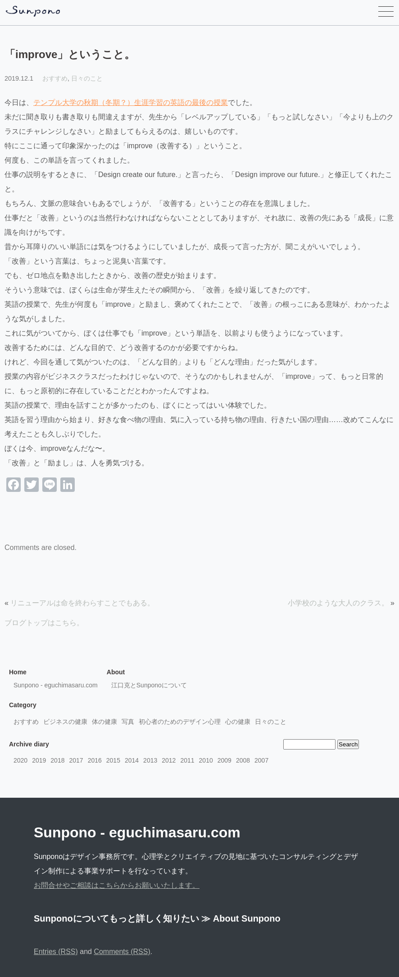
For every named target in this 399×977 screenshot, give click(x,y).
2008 (243, 760)
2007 (261, 760)
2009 (224, 760)
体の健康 (104, 721)
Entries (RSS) (56, 951)
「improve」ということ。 (70, 54)
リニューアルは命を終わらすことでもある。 (82, 603)
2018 (57, 760)
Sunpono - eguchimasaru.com (56, 685)
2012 (169, 760)
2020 (20, 760)
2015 (113, 760)
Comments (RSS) (122, 951)
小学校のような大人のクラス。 (338, 603)
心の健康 (237, 721)
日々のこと (87, 78)
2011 (187, 760)
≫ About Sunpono (241, 918)
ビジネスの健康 (65, 721)
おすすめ (55, 78)
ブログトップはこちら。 (44, 623)
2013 (150, 760)
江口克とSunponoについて (149, 685)
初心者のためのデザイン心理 (180, 721)
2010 (206, 760)
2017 (76, 760)
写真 (128, 721)
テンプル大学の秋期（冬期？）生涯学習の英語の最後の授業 (130, 102)
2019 (39, 760)
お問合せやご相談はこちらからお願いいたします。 (117, 885)
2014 (132, 760)
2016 (95, 760)
